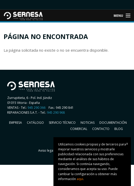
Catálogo (35, 122)
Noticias (87, 122)
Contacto (100, 129)
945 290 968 (56, 112)
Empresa (15, 122)
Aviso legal (46, 150)
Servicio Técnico (62, 122)
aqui (80, 179)
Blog (118, 129)
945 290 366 (36, 107)
